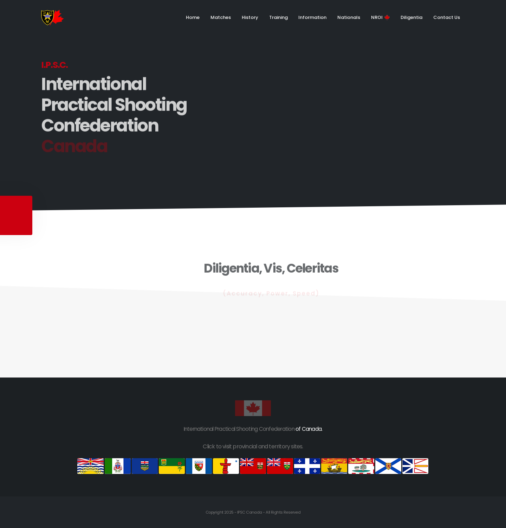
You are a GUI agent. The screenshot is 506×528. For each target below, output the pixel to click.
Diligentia (411, 17)
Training (278, 17)
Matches (220, 17)
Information (312, 17)
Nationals (348, 17)
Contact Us (446, 17)
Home (193, 17)
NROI (380, 17)
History (250, 17)
